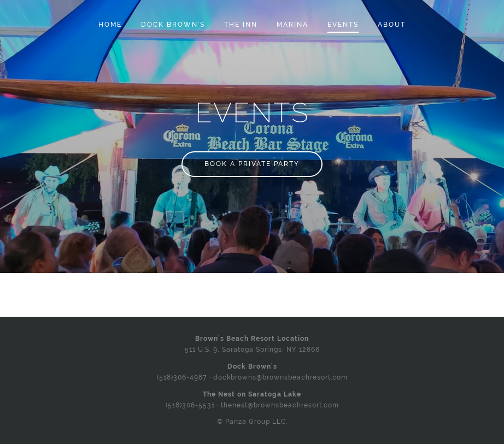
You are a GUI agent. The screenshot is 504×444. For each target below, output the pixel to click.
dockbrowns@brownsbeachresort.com (280, 377)
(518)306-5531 (190, 405)
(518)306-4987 (182, 377)
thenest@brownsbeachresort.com (280, 405)
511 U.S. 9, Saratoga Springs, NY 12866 (252, 349)
